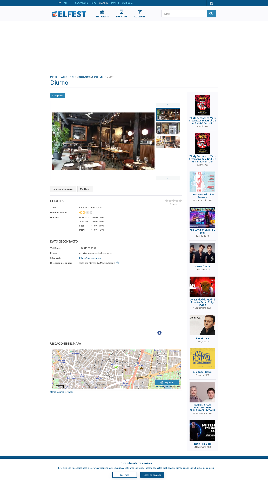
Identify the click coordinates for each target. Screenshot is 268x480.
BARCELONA (81, 3)
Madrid (53, 77)
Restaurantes (84, 77)
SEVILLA (115, 3)
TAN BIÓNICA (202, 266)
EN (65, 3)
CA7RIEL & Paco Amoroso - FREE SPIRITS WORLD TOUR (202, 408)
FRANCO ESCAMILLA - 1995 (202, 231)
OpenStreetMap (162, 386)
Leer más (124, 475)
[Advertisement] (134, 47)
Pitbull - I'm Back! (202, 444)
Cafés (74, 77)
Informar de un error (63, 189)
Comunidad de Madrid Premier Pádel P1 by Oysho (202, 302)
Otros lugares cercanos (61, 392)
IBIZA (94, 3)
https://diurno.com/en (90, 258)
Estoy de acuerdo (152, 475)
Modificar (85, 189)
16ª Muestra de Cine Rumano (202, 195)
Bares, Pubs (97, 77)
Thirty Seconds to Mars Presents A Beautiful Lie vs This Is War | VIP (202, 121)
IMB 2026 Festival (202, 372)
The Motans (202, 338)
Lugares (64, 77)
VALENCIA (127, 3)
